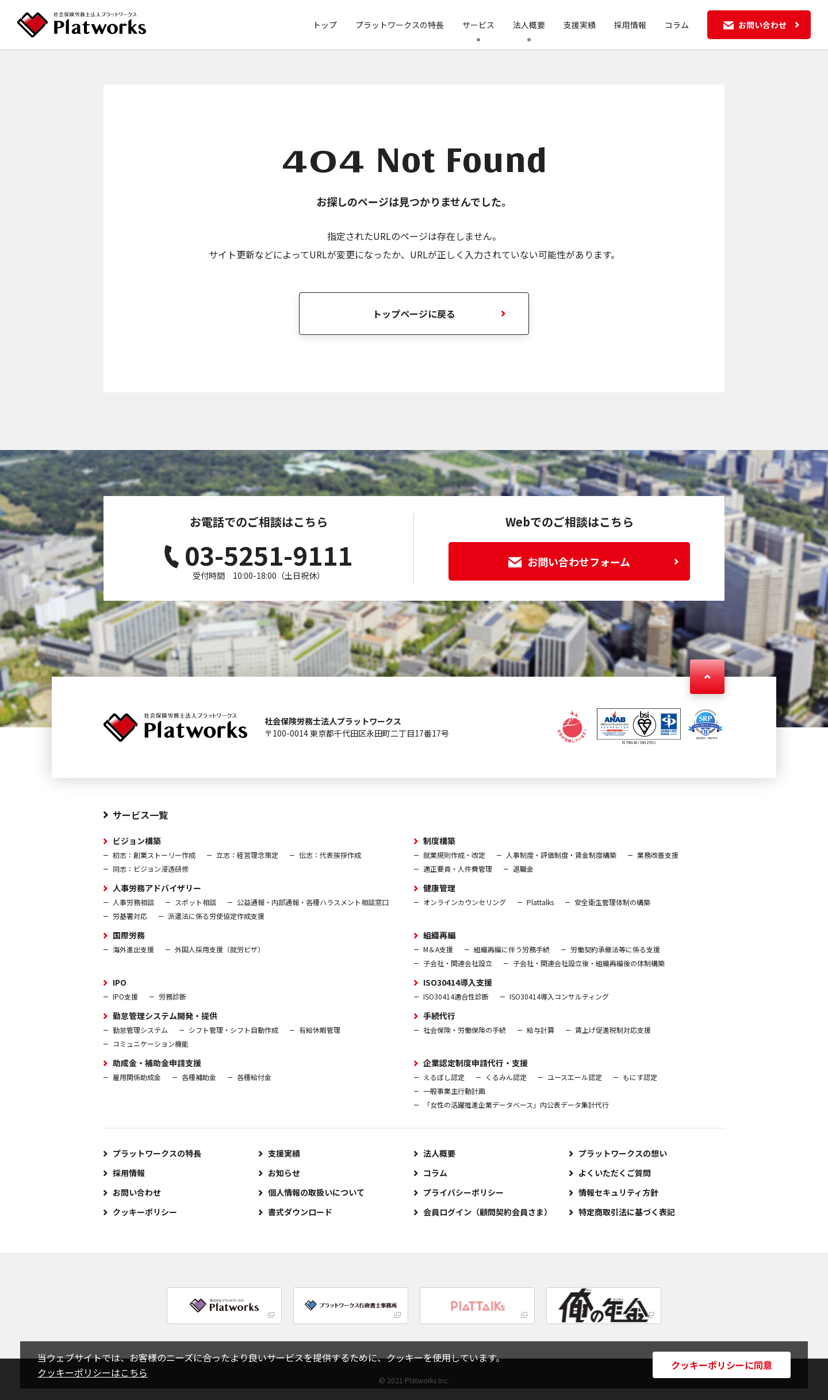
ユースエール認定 (574, 1077)
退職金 (523, 868)
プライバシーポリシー (463, 1192)
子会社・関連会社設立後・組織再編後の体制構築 (589, 963)
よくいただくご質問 (614, 1172)
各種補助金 (199, 1077)
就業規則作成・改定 (454, 855)
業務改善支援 (657, 855)
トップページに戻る (414, 314)
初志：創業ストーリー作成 (154, 855)
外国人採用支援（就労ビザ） (219, 949)
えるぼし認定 (444, 1077)
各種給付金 (254, 1077)
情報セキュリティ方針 (618, 1192)
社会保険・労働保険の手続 (464, 1030)
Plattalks (540, 902)
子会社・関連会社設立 (457, 963)
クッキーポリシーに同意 (721, 1365)
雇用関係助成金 (137, 1077)
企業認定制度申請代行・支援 (475, 1063)
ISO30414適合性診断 (456, 996)
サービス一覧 (140, 815)
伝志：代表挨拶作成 (330, 855)
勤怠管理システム (140, 1030)
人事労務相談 (133, 902)
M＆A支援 (438, 949)
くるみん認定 (506, 1077)
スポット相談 (195, 902)
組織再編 (439, 935)
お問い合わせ (137, 1192)
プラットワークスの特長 (399, 24)
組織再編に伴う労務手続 (512, 949)
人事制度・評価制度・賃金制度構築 (561, 855)
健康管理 (439, 888)
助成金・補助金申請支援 (157, 1063)
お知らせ (284, 1172)
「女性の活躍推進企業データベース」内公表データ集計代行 (516, 1104)
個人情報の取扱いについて (316, 1192)
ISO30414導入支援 (457, 982)
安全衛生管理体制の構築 (612, 902)
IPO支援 (125, 996)
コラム (677, 24)
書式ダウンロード (300, 1212)
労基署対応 (130, 916)
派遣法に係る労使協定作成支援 (216, 916)
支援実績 (580, 24)
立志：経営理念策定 (247, 855)
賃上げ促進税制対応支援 (613, 1030)
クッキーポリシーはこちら (92, 1372)
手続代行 (439, 1015)
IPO (119, 982)
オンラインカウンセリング (464, 902)
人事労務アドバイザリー (157, 888)
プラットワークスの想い (622, 1153)
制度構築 (439, 840)
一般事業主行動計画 (454, 1091)
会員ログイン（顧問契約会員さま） (487, 1212)
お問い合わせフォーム (593, 561)
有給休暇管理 (319, 1030)
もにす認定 (640, 1077)
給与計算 (540, 1030)
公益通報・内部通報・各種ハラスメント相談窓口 (313, 902)
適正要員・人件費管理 (457, 868)
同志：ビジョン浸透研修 (151, 868)
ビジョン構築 (137, 840)
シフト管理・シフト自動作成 (233, 1030)
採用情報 (630, 24)
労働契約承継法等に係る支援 (615, 949)
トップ (325, 24)
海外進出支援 (133, 949)
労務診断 (172, 996)
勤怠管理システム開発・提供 (165, 1015)
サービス (478, 24)
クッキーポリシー (145, 1212)
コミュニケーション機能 (151, 1043)
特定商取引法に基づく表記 (626, 1212)
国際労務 (129, 935)
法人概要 (529, 24)
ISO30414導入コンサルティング (559, 996)
